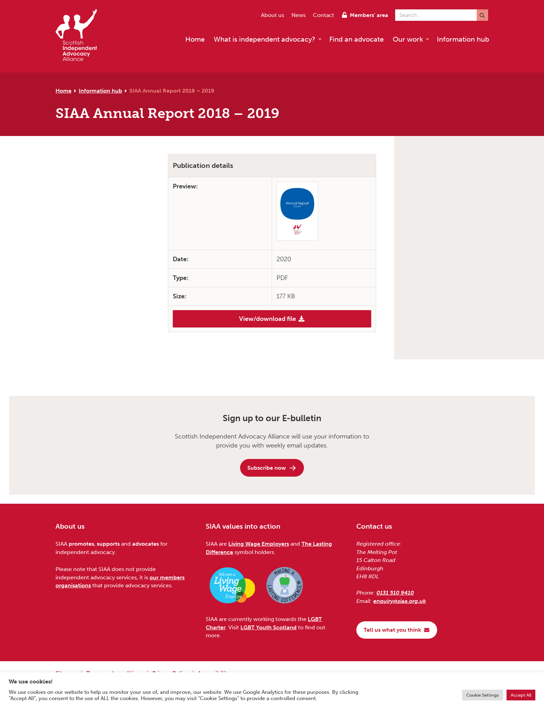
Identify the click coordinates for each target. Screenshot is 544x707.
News (298, 15)
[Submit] (482, 15)
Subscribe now (272, 468)
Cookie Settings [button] (482, 695)
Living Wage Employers (258, 543)
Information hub (100, 90)
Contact (323, 15)
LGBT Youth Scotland (268, 627)
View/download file (272, 319)
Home (63, 90)
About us (272, 15)
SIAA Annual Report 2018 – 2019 (171, 90)
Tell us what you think (397, 630)
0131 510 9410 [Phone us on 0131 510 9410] (395, 592)
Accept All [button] (521, 695)
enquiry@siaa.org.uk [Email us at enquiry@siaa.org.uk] (399, 601)
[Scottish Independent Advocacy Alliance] (80, 36)
